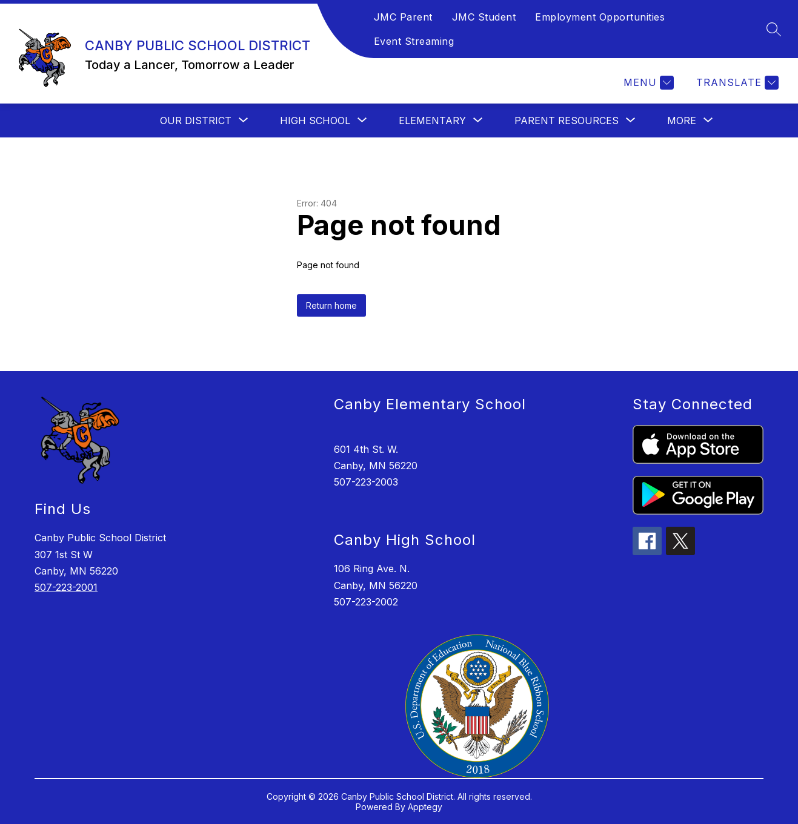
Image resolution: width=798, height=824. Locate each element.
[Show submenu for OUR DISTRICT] (195, 120)
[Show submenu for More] (681, 120)
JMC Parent (403, 17)
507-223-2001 (66, 587)
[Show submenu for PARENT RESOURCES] (566, 120)
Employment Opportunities (600, 17)
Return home (331, 305)
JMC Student (484, 17)
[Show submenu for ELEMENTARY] (432, 120)
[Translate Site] (736, 82)
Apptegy (425, 807)
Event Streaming (414, 41)
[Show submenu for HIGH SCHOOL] (315, 120)
